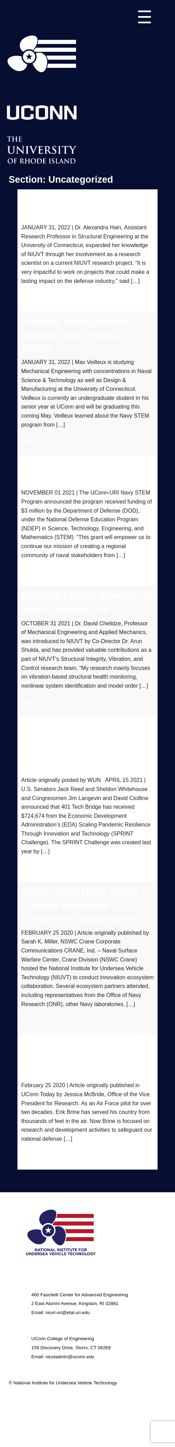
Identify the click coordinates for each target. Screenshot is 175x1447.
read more (34, 297)
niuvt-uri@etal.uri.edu (68, 1312)
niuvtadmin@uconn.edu (70, 1356)
